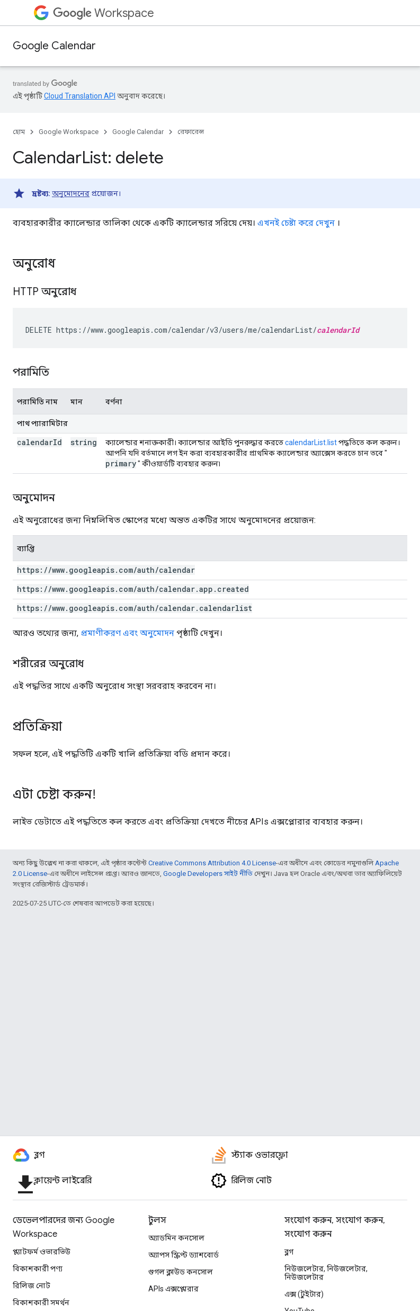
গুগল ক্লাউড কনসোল (180, 1272)
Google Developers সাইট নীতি (208, 874)
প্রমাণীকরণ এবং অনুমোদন (127, 633)
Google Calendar (54, 45)
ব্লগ (288, 1251)
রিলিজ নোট (31, 1285)
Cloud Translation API (79, 96)
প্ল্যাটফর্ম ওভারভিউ (41, 1251)
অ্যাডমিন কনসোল (176, 1238)
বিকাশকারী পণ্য (37, 1268)
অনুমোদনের (71, 193)
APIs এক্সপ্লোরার (173, 1289)
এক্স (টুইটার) (304, 1294)
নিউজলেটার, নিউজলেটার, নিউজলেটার (326, 1272)
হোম (19, 132)
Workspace (103, 13)
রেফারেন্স (190, 132)
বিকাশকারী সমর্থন (41, 1302)
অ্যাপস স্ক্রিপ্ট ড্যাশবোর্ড (183, 1255)
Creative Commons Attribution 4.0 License (212, 863)
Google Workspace (69, 132)
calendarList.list (311, 442)
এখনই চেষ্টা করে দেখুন (296, 223)
